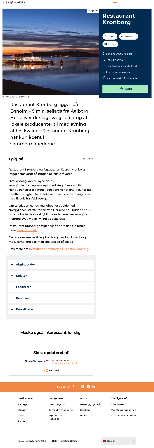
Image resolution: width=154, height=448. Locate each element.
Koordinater (23, 309)
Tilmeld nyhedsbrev (58, 411)
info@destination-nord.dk (64, 363)
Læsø (25, 415)
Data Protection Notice (69, 442)
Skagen (27, 409)
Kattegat (27, 404)
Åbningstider (24, 264)
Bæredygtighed (90, 404)
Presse (84, 415)
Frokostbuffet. (27, 230)
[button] (91, 2)
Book (125, 88)
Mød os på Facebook (57, 420)
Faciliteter (21, 287)
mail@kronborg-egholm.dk (122, 66)
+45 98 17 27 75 (114, 60)
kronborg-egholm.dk (118, 72)
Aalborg (27, 421)
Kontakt (85, 409)
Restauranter (131, 78)
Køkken (20, 275)
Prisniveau (22, 298)
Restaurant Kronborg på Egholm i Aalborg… (61, 249)
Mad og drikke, (115, 78)
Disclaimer (116, 404)
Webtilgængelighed (122, 409)
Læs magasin (59, 404)
